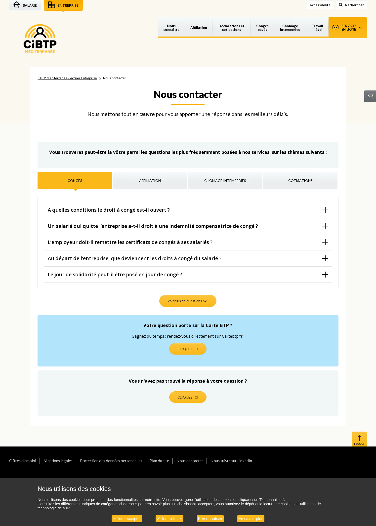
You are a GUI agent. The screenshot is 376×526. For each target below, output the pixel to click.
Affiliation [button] (198, 27)
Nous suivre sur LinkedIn (231, 460)
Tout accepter (127, 519)
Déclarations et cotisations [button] (231, 28)
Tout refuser (169, 519)
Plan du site (159, 460)
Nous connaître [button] (171, 28)
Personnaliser (210, 519)
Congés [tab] (75, 180)
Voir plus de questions (187, 301)
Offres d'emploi (22, 460)
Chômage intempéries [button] (290, 28)
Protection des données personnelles (111, 460)
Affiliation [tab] (150, 180)
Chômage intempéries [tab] (225, 180)
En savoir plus (250, 519)
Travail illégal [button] (317, 28)
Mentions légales (58, 460)
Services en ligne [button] (347, 27)
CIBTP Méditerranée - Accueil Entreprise (67, 78)
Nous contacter (189, 460)
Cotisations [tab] (300, 180)
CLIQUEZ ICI (187, 349)
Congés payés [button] (262, 28)
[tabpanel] (188, 253)
